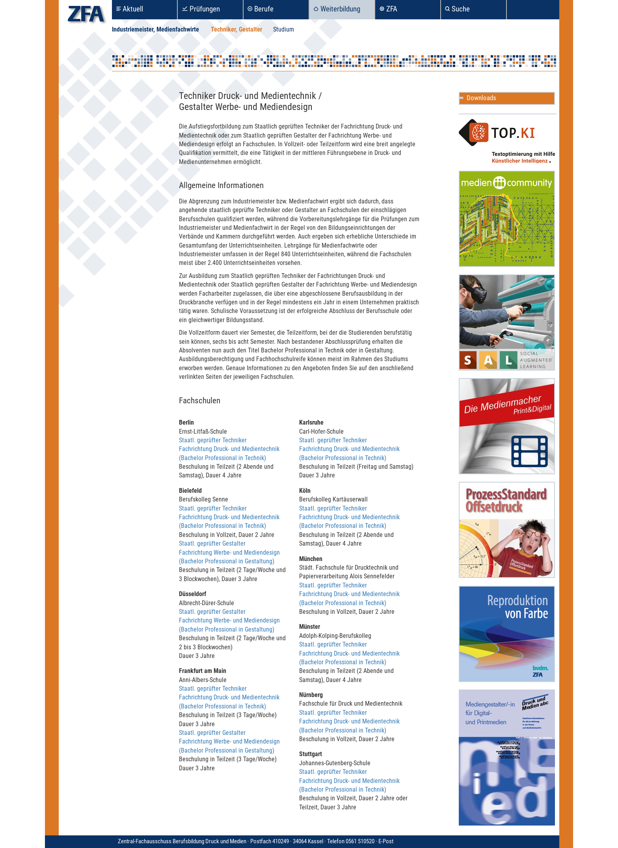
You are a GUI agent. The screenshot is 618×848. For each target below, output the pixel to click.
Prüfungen (205, 8)
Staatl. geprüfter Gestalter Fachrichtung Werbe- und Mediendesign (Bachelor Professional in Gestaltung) (229, 552)
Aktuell (133, 8)
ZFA (391, 8)
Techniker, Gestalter (236, 29)
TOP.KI (507, 141)
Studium (283, 29)
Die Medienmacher (507, 426)
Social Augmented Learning (507, 322)
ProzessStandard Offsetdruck (507, 530)
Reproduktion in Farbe (507, 634)
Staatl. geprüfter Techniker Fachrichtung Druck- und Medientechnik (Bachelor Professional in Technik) (229, 449)
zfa (86, 16)
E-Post (385, 841)
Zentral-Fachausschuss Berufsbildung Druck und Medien (248, 841)
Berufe (264, 8)
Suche (461, 8)
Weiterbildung (340, 8)
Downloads (481, 98)
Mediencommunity (507, 219)
